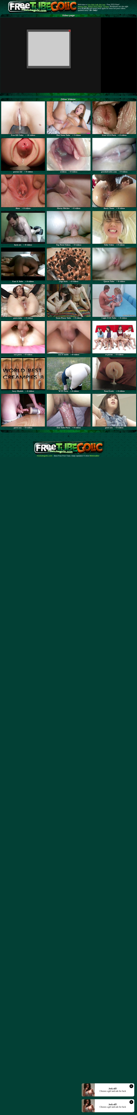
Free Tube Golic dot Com (96, 5)
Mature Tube (82, 7)
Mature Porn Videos (95, 7)
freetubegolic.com (44, 456)
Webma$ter (94, 456)
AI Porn (106, 7)
